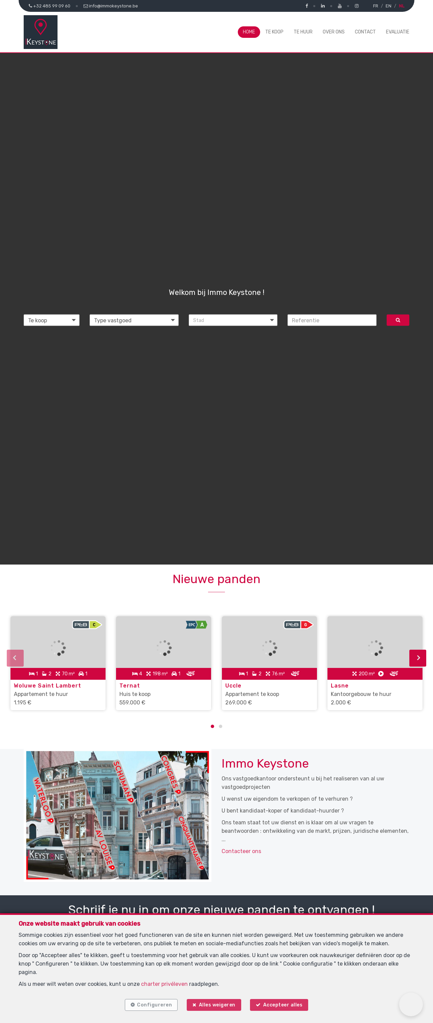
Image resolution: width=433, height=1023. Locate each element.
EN (388, 5)
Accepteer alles (285, 1003)
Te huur (303, 32)
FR (375, 5)
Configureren (152, 1003)
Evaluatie (397, 32)
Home (249, 32)
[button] (233, 320)
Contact (365, 32)
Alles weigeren (217, 1003)
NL (401, 5)
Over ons (334, 32)
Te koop (274, 32)
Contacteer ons (241, 845)
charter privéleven (164, 981)
